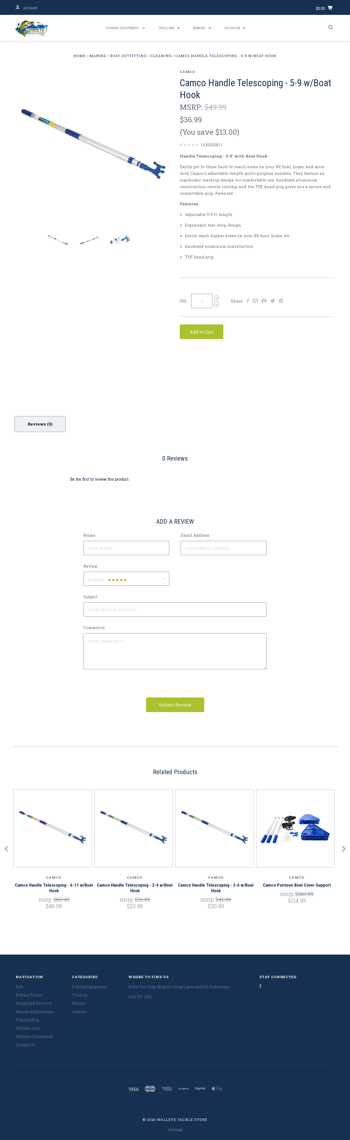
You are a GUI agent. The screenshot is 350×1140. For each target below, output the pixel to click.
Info (19, 986)
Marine (202, 28)
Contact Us (25, 1044)
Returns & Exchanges (35, 1011)
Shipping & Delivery (34, 1003)
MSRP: (192, 107)
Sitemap (175, 1129)
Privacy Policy (29, 995)
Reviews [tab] (40, 424)
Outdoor (235, 28)
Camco (187, 72)
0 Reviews (211, 144)
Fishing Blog (27, 1019)
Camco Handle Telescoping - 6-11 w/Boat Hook (54, 887)
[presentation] (123, 687)
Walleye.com (28, 1028)
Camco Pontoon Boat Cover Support (297, 885)
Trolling (169, 28)
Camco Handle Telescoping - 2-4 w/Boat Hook (135, 887)
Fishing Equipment (125, 28)
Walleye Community (34, 1036)
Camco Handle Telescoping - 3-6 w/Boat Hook (216, 887)
